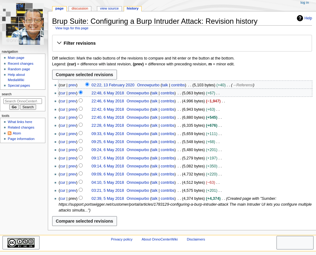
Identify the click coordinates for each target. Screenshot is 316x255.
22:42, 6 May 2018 (108, 109)
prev (72, 85)
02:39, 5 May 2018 (108, 198)
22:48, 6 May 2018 (108, 93)
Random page (19, 69)
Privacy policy (121, 239)
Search (7, 94)
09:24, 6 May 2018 (108, 150)
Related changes (21, 127)
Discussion (80, 8)
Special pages (19, 85)
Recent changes (20, 63)
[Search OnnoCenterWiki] (22, 101)
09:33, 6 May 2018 (108, 134)
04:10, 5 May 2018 (108, 182)
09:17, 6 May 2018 (108, 158)
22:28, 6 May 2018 (108, 125)
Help (303, 18)
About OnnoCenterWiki (160, 239)
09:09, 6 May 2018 (108, 174)
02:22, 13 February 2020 (113, 85)
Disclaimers (196, 239)
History (133, 8)
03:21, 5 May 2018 (108, 190)
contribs (178, 85)
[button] (182, 43)
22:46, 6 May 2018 (108, 101)
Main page (16, 58)
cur (62, 93)
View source (109, 8)
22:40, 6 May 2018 (108, 117)
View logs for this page (71, 28)
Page (59, 8)
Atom (17, 133)
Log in (305, 2)
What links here (20, 122)
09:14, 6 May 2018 (108, 166)
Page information (21, 139)
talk (165, 85)
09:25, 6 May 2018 (108, 142)
